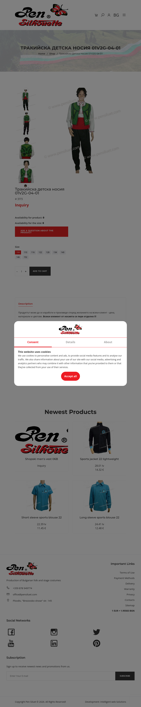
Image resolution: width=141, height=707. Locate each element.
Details (70, 342)
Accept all (70, 376)
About (108, 342)
